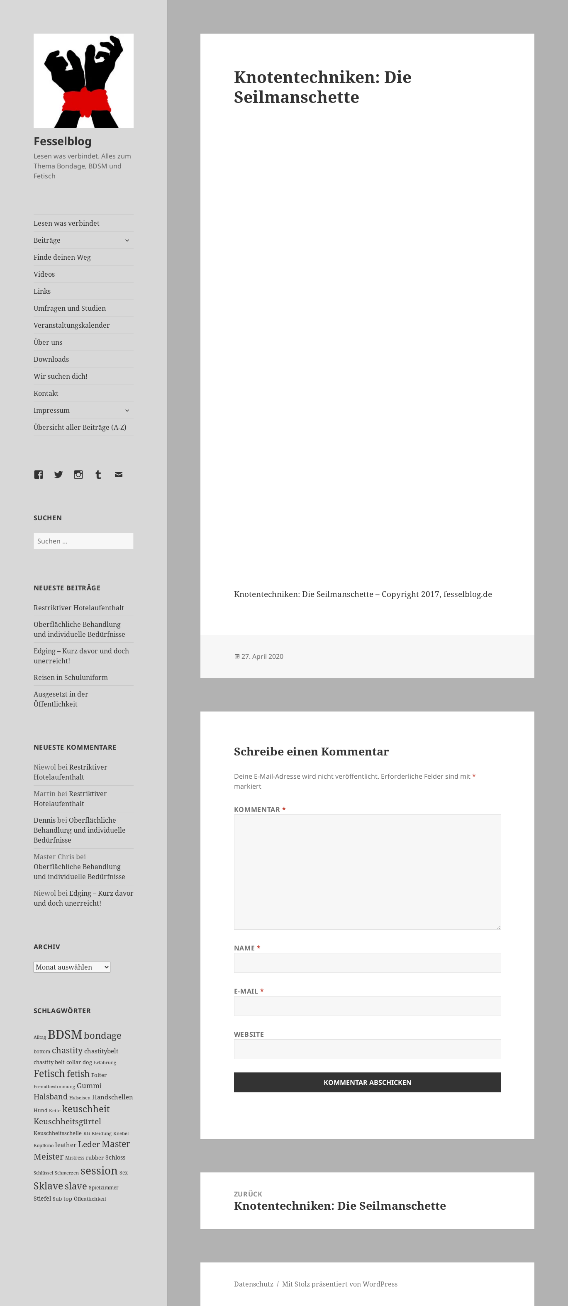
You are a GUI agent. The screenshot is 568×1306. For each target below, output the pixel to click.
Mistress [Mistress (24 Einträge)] (74, 1157)
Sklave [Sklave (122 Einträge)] (48, 1185)
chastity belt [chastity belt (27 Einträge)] (49, 1062)
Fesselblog (63, 141)
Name (247, 948)
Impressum (52, 410)
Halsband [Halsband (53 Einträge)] (51, 1096)
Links (42, 291)
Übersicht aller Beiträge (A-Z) (80, 427)
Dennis (45, 820)
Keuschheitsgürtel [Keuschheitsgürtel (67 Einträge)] (67, 1121)
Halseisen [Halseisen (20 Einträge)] (79, 1097)
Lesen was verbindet (67, 223)
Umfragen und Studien (70, 308)
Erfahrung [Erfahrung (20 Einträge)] (105, 1062)
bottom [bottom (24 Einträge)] (42, 1051)
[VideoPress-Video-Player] (367, 351)
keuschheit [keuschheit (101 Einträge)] (86, 1108)
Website (249, 1034)
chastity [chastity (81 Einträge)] (67, 1050)
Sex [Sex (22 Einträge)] (123, 1173)
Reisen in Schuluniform (71, 677)
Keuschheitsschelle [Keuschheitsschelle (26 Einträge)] (58, 1133)
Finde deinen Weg (62, 257)
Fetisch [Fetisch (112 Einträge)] (49, 1073)
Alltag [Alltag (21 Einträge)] (40, 1037)
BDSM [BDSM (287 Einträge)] (65, 1034)
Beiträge (47, 240)
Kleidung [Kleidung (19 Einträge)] (102, 1133)
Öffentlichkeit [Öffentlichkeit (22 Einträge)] (90, 1199)
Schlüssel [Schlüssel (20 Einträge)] (43, 1173)
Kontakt (46, 393)
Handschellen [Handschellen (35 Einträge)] (112, 1097)
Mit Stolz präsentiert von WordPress (339, 1284)
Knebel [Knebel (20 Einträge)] (121, 1133)
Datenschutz (253, 1284)
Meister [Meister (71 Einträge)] (48, 1156)
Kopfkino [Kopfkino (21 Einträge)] (44, 1145)
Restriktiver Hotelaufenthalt (79, 607)
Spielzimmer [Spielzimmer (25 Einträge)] (104, 1187)
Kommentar (260, 809)
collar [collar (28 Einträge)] (73, 1062)
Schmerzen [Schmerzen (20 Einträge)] (67, 1173)
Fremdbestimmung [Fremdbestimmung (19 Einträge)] (54, 1086)
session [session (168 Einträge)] (99, 1170)
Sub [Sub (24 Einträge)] (57, 1198)
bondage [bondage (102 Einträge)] (103, 1035)
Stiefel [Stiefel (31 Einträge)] (42, 1198)
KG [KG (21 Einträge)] (86, 1133)
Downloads (51, 359)
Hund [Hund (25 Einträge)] (40, 1110)
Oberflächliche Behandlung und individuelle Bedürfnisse (80, 830)
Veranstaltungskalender (72, 325)
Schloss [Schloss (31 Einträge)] (115, 1157)
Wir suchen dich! (61, 376)
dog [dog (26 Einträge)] (87, 1062)
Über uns (48, 342)
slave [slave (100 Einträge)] (76, 1186)
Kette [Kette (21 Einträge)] (55, 1110)
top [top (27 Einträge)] (67, 1198)
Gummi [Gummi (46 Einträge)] (89, 1085)
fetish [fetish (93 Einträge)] (78, 1073)
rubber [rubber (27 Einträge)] (95, 1157)
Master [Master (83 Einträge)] (116, 1144)
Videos (44, 274)
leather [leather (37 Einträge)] (65, 1144)
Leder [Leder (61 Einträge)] (89, 1144)
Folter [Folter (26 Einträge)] (99, 1075)
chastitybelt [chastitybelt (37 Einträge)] (101, 1051)
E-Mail (249, 991)
